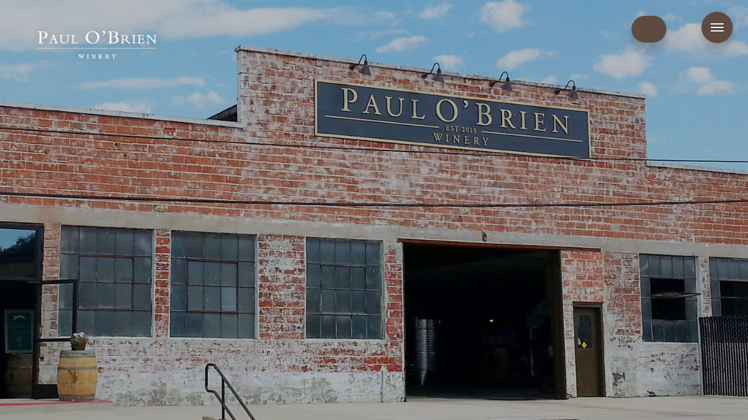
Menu (717, 27)
